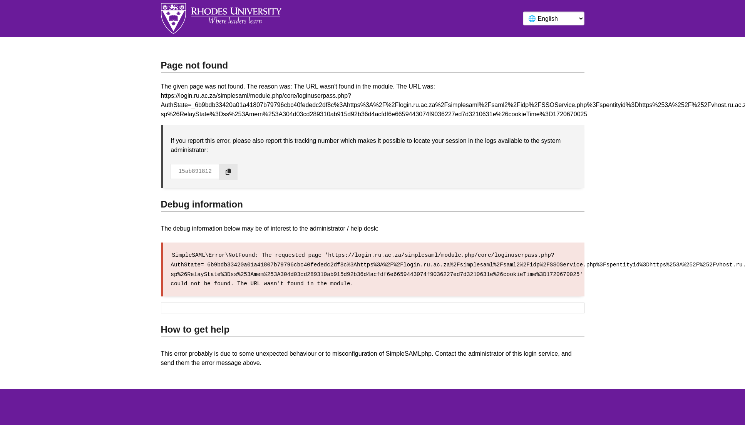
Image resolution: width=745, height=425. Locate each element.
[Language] (553, 18)
